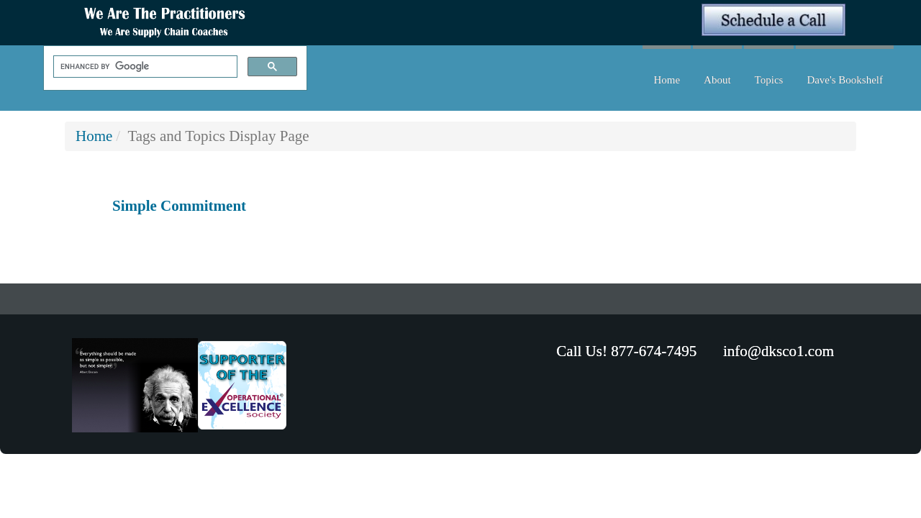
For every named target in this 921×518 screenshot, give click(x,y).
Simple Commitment (179, 205)
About (717, 80)
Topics (769, 80)
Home (666, 80)
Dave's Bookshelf (845, 80)
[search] (143, 67)
